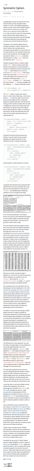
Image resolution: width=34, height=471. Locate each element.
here (23, 76)
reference (6, 303)
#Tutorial (16, 11)
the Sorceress (7, 444)
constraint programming (21, 235)
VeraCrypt (6, 437)
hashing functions (16, 31)
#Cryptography (7, 13)
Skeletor (5, 450)
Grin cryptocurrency (24, 407)
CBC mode (6, 390)
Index (6, 4)
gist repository (24, 394)
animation (15, 303)
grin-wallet (12, 407)
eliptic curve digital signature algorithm (15, 292)
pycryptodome (7, 392)
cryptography (7, 41)
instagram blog (23, 237)
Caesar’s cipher (7, 96)
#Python (21, 11)
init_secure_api (21, 409)
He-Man (15, 446)
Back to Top (7, 459)
